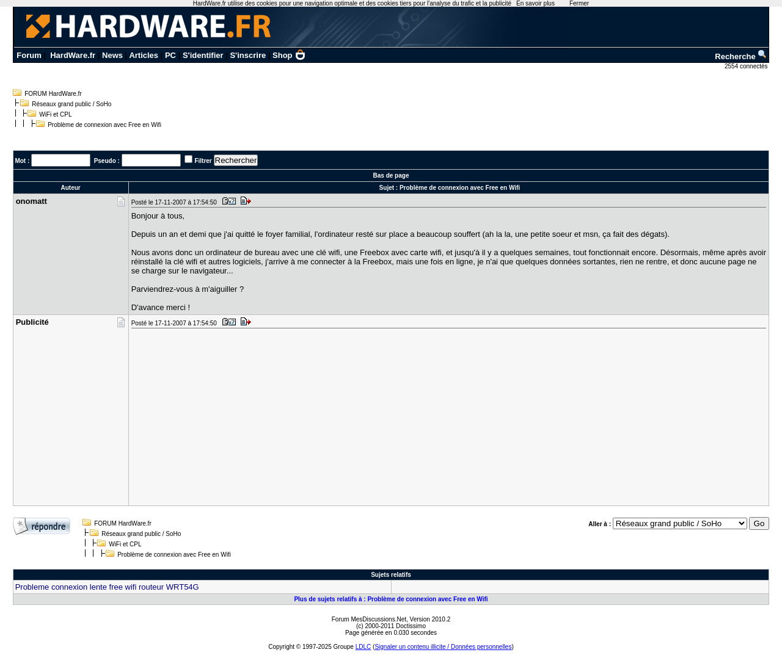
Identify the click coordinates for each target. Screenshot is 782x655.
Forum (28, 55)
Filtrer (202, 160)
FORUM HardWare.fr (53, 93)
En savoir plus (535, 3)
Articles (143, 55)
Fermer (579, 3)
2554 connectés (747, 66)
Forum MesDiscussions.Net (369, 619)
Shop (288, 55)
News (112, 55)
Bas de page (391, 175)
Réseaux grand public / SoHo (71, 104)
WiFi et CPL (55, 114)
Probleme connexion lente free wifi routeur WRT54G (107, 587)
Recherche (741, 56)
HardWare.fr (72, 55)
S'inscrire (248, 55)
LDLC (363, 646)
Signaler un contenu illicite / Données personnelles (443, 646)
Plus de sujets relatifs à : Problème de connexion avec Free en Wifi (391, 599)
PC (170, 55)
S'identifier (203, 55)
